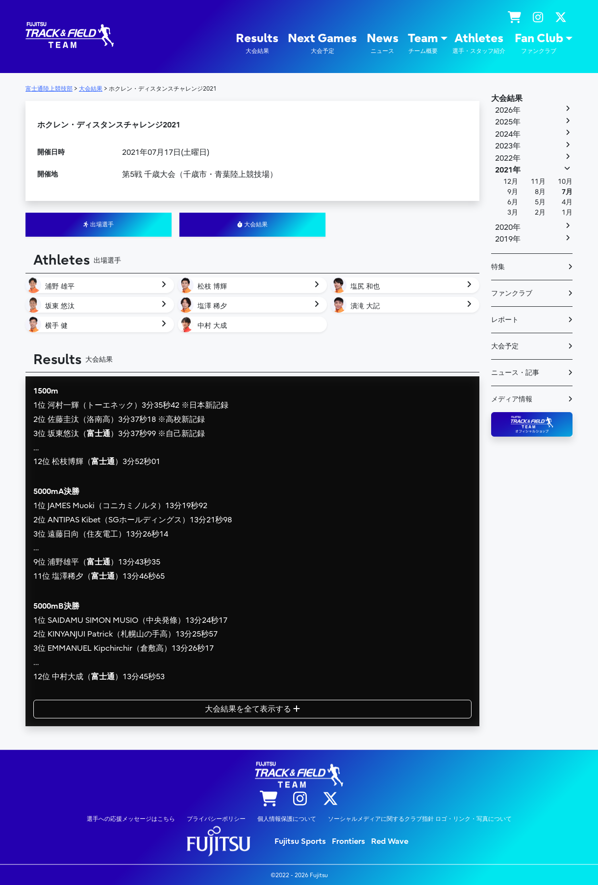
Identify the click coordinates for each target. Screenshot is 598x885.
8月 (540, 192)
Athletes (478, 43)
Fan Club (539, 43)
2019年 (508, 239)
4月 (567, 202)
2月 (540, 212)
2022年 (508, 158)
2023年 (508, 146)
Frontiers (348, 840)
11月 (538, 181)
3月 (512, 212)
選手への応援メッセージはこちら (131, 818)
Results (257, 43)
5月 (540, 202)
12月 (510, 181)
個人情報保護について (286, 818)
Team (423, 43)
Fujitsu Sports (300, 840)
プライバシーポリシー (216, 818)
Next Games (322, 43)
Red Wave (389, 840)
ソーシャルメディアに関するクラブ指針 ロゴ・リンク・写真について (420, 818)
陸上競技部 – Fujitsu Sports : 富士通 (69, 35)
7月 (567, 192)
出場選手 (98, 224)
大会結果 (252, 224)
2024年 (508, 134)
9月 (512, 192)
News (383, 43)
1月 (567, 212)
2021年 (508, 170)
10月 (565, 181)
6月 (512, 202)
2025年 (508, 122)
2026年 (508, 110)
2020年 (508, 227)
